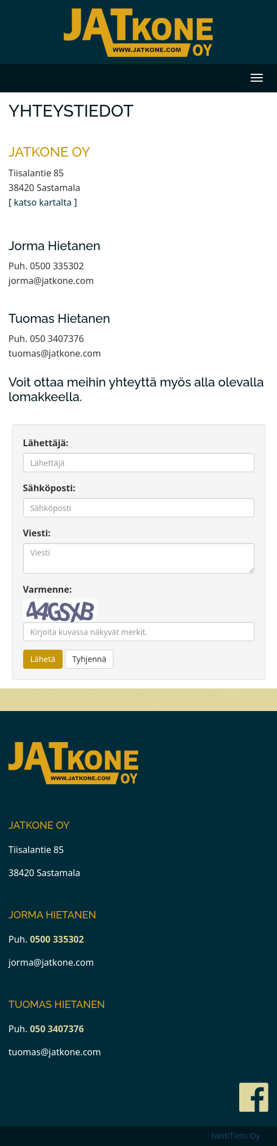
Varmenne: (47, 589)
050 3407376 (57, 1029)
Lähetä (43, 659)
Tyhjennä (89, 659)
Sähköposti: (49, 488)
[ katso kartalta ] (42, 202)
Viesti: (37, 533)
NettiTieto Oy (235, 1135)
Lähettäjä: (46, 443)
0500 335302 (57, 939)
